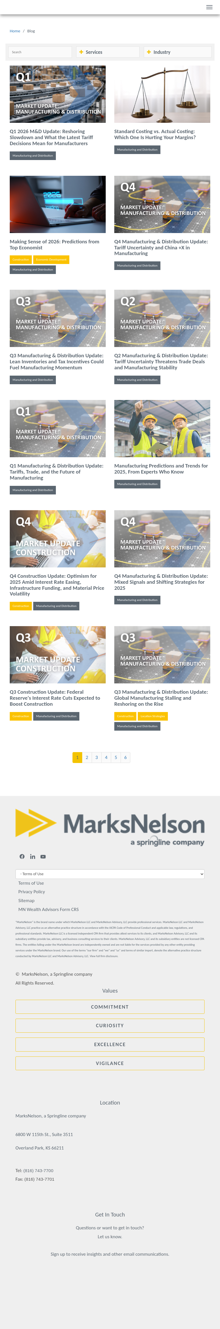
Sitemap (26, 901)
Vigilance (110, 1063)
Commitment (110, 1007)
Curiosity (110, 1025)
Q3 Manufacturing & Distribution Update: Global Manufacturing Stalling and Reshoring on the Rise (161, 698)
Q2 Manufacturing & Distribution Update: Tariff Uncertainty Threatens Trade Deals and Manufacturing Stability (161, 361)
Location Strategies (153, 716)
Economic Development (51, 259)
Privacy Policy (31, 892)
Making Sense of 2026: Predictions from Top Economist (54, 244)
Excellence (110, 1044)
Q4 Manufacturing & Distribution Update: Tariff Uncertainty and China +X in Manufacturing (161, 247)
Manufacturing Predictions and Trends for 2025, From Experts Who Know (161, 468)
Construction (21, 259)
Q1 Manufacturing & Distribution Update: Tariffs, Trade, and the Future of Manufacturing (56, 471)
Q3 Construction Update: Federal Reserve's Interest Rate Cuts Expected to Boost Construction (55, 698)
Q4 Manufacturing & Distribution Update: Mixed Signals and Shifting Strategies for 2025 (161, 582)
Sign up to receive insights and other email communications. (110, 1254)
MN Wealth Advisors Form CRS (48, 909)
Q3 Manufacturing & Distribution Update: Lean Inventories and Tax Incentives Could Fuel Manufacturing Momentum (57, 361)
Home (15, 30)
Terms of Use (31, 883)
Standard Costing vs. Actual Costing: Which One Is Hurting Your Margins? (155, 134)
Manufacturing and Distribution (33, 155)
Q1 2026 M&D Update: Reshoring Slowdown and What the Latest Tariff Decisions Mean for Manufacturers (51, 137)
